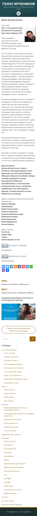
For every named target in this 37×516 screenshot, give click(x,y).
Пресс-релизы (8, 401)
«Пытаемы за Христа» (11, 360)
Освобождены (9, 397)
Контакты (4, 497)
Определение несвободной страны (15, 379)
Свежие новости (9, 390)
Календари (7, 478)
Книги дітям (8, 452)
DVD (5, 475)
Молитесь (4, 404)
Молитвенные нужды (11, 427)
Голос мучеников (18, 3)
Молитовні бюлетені (11, 423)
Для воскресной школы (11, 471)
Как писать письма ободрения (11, 504)
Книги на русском (9, 441)
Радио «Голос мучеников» (12, 375)
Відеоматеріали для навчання (14, 467)
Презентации (8, 486)
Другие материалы (10, 493)
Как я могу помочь (7, 501)
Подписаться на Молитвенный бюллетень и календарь (18, 329)
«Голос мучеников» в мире (13, 372)
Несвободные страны (11, 383)
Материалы (5, 438)
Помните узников (10, 393)
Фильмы (6, 460)
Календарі (7, 482)
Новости (4, 386)
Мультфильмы (9, 456)
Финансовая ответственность (14, 368)
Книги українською (10, 449)
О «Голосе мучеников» (9, 350)
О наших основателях (11, 357)
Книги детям (8, 445)
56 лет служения (9, 353)
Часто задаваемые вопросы (13, 364)
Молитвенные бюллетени (12, 419)
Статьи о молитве (10, 431)
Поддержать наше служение (11, 434)
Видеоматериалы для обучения (14, 464)
